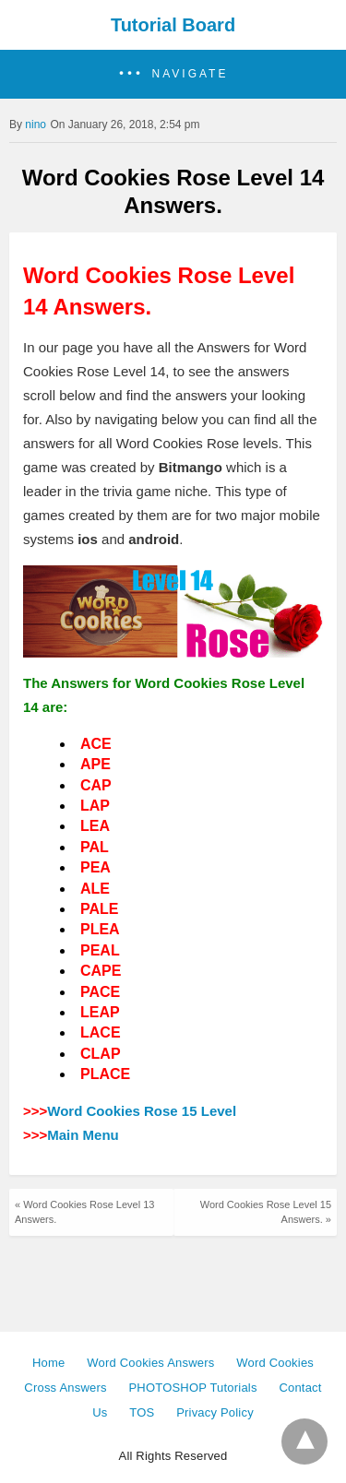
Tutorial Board (173, 25)
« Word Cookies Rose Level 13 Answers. (84, 1211)
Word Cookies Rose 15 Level (141, 1111)
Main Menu (83, 1135)
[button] (173, 74)
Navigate (190, 73)
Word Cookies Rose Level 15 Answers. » (265, 1211)
